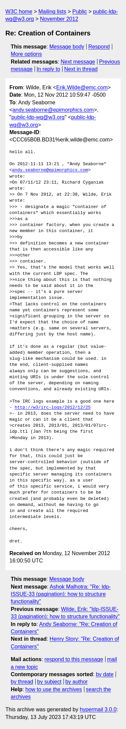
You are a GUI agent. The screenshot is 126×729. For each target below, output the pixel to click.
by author (76, 682)
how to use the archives (54, 689)
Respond (99, 46)
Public (79, 11)
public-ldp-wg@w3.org (38, 117)
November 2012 (59, 19)
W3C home (18, 11)
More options (26, 54)
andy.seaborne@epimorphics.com (53, 110)
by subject (49, 682)
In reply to (48, 69)
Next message (78, 62)
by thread (22, 682)
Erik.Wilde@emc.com (82, 87)
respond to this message (73, 659)
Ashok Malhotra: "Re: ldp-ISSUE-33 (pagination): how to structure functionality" (61, 594)
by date (104, 674)
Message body (66, 46)
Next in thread (81, 69)
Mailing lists (52, 11)
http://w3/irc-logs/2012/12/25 (53, 408)
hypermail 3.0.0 (98, 709)
